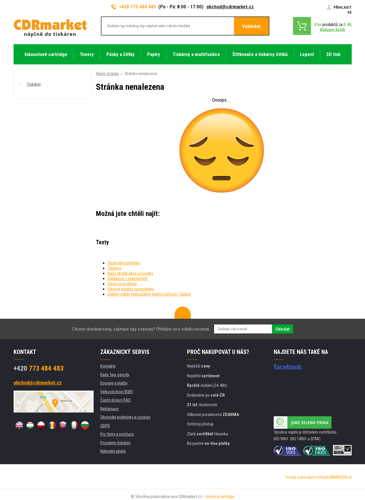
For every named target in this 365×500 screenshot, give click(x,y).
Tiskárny (34, 84)
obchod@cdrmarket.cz (230, 7)
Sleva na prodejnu (122, 283)
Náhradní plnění (113, 451)
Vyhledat (251, 26)
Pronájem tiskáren (115, 442)
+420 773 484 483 (133, 7)
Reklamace (109, 408)
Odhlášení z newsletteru (128, 278)
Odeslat (282, 329)
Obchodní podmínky (124, 263)
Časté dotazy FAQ (115, 400)
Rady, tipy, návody (114, 374)
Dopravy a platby (113, 383)
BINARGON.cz (341, 477)
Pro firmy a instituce (117, 434)
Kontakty (108, 366)
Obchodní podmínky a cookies (125, 417)
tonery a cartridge (219, 496)
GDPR (105, 425)
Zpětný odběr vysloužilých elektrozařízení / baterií (149, 294)
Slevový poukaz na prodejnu (131, 289)
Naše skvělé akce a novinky (130, 273)
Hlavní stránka (107, 73)
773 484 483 (39, 368)
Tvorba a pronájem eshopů (307, 477)
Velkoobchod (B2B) (116, 391)
